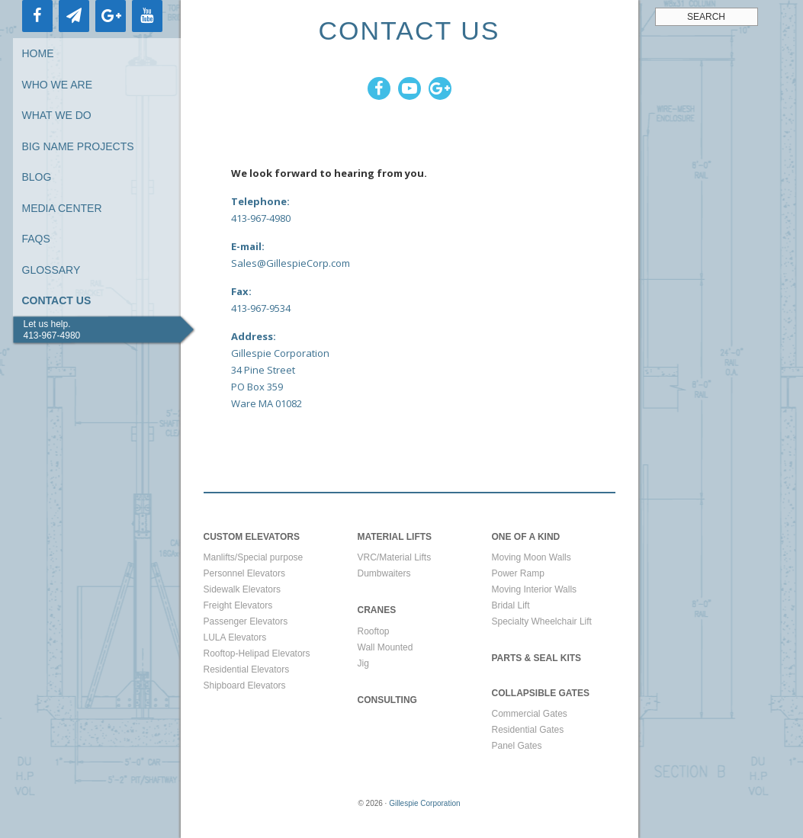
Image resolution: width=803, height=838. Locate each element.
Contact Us (57, 300)
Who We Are (57, 85)
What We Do (57, 115)
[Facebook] (37, 16)
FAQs (36, 239)
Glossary (51, 270)
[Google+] (110, 16)
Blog (37, 177)
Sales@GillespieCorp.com (290, 263)
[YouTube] (147, 16)
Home (38, 53)
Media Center (62, 208)
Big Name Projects (78, 146)
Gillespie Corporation (424, 803)
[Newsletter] (74, 16)
